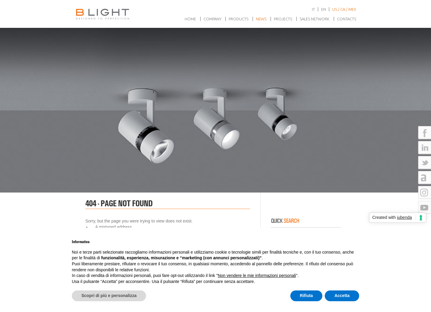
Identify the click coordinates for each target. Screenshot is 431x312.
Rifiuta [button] (306, 295)
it (313, 9)
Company (212, 19)
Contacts (346, 19)
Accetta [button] (342, 295)
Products (238, 19)
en (323, 9)
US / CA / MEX (344, 9)
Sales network (315, 19)
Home (190, 19)
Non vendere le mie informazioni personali (257, 275)
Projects (283, 19)
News (261, 19)
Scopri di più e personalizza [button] (108, 295)
